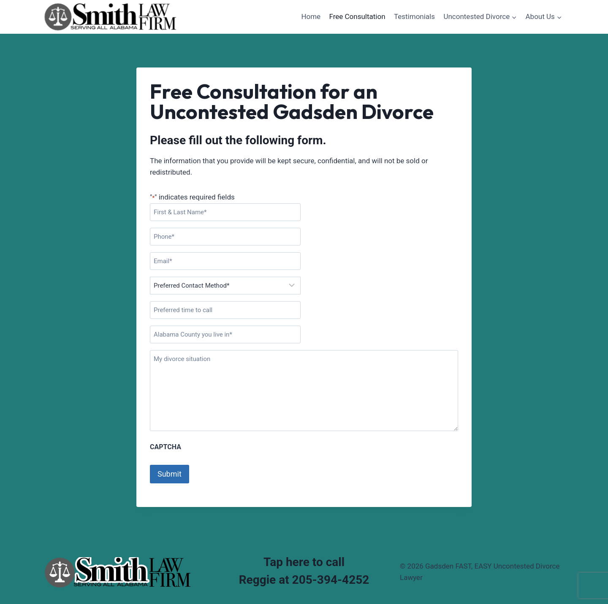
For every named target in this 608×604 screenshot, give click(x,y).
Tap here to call (304, 562)
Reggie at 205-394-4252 (304, 580)
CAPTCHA (165, 447)
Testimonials (414, 16)
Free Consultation (357, 16)
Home (310, 16)
